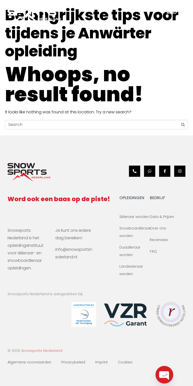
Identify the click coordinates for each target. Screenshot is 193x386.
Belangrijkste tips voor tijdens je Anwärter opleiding (91, 33)
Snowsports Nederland (41, 350)
